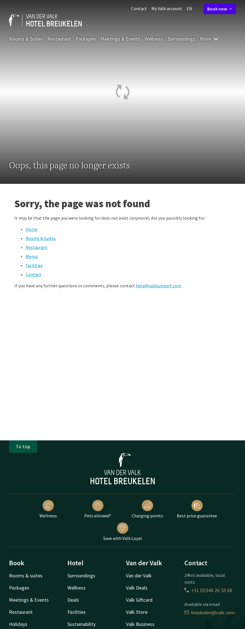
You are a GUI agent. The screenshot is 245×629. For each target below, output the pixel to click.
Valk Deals (136, 587)
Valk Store (136, 612)
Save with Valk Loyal (122, 531)
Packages (86, 39)
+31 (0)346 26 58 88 (208, 590)
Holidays (18, 624)
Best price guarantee (197, 509)
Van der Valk (139, 575)
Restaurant (59, 39)
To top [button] (23, 446)
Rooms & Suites (26, 39)
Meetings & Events (120, 39)
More (209, 39)
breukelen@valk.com (209, 612)
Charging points (147, 509)
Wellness (154, 39)
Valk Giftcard (139, 600)
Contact (139, 8)
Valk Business (140, 624)
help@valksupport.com (158, 285)
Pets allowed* (97, 509)
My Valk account (166, 8)
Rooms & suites (26, 575)
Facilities (34, 265)
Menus (32, 256)
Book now (219, 9)
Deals (73, 600)
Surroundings (181, 39)
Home (31, 229)
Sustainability (81, 624)
